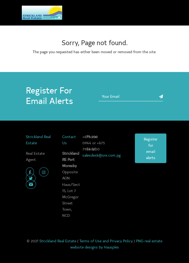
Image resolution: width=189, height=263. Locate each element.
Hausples (111, 247)
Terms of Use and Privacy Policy (106, 240)
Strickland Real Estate (58, 240)
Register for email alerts (151, 148)
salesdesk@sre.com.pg (101, 155)
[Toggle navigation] (161, 13)
